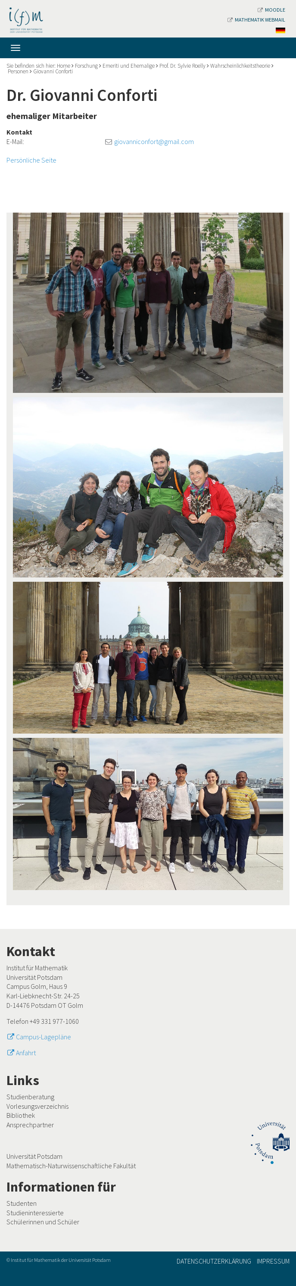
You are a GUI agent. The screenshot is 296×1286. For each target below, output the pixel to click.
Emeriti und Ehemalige (129, 65)
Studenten (21, 1203)
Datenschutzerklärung (214, 1261)
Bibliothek (20, 1115)
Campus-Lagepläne (43, 1036)
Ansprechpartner (30, 1124)
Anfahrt (26, 1052)
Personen (18, 71)
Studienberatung (30, 1096)
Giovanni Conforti (53, 71)
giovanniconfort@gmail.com (154, 141)
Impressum (273, 1261)
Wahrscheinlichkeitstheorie (240, 65)
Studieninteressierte (35, 1212)
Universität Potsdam (34, 1156)
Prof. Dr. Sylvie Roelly (182, 65)
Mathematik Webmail (256, 19)
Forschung (86, 65)
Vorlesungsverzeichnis (37, 1106)
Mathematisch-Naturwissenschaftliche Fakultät (71, 1165)
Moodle (271, 9)
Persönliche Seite (31, 160)
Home (63, 65)
